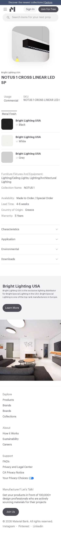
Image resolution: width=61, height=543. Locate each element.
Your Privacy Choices (18, 478)
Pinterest (23, 526)
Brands (7, 405)
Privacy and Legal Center (18, 467)
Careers (7, 444)
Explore (48, 2)
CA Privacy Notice (13, 472)
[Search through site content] (32, 17)
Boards (7, 411)
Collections (9, 416)
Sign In (30, 9)
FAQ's (6, 461)
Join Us (11, 512)
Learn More (12, 308)
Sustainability (11, 439)
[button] (5, 9)
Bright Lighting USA (10, 72)
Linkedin (38, 526)
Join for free (48, 9)
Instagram (9, 526)
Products (8, 400)
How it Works (11, 433)
